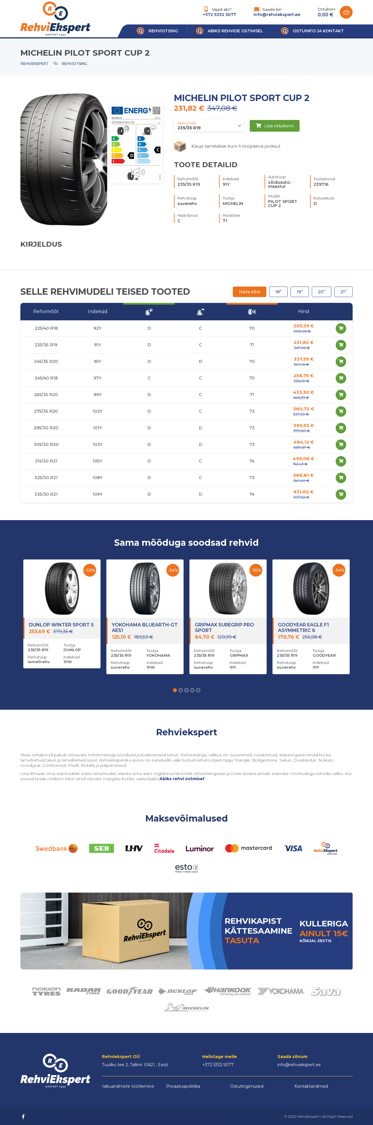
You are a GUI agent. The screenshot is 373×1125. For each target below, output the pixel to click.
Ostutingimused (246, 1086)
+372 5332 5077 (219, 14)
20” (321, 291)
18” (278, 291)
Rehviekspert (35, 63)
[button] (175, 690)
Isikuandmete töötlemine (128, 1086)
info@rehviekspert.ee (277, 14)
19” (300, 291)
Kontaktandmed (311, 1086)
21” (343, 291)
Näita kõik (249, 291)
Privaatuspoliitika (183, 1086)
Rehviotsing (74, 63)
